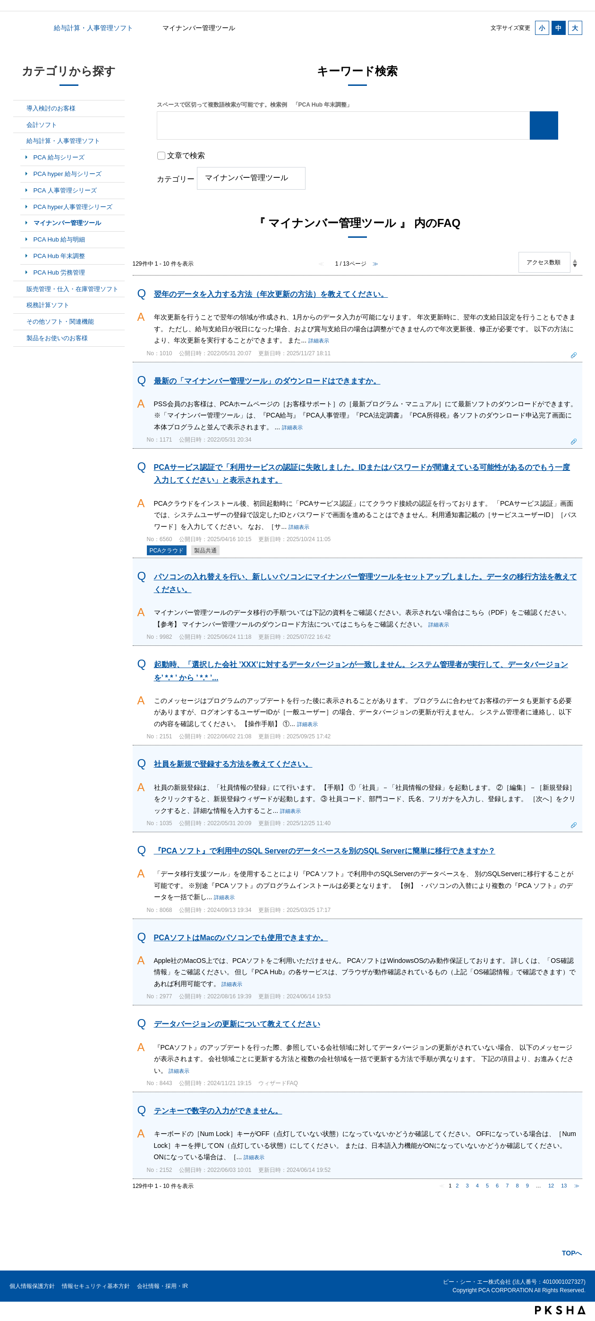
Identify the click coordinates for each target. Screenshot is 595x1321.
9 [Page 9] (527, 1185)
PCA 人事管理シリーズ (65, 190)
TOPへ (572, 1253)
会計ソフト (41, 124)
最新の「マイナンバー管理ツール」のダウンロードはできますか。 (267, 381)
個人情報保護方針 (32, 1286)
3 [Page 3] (467, 1185)
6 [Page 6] (497, 1185)
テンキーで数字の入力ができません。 (218, 1111)
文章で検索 (186, 155)
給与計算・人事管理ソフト (93, 28)
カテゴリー (176, 179)
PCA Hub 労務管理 (59, 272)
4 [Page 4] (477, 1185)
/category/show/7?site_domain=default (20, 141)
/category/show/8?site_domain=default (20, 289)
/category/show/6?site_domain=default (20, 125)
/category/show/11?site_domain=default (20, 338)
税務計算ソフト (47, 305)
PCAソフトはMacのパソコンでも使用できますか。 (241, 938)
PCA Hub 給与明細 (59, 239)
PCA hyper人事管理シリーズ (73, 206)
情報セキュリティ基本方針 (96, 1286)
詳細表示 (318, 340)
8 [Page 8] (517, 1185)
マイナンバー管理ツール (67, 222)
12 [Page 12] (551, 1185)
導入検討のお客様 (51, 108)
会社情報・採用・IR (162, 1286)
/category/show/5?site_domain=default (20, 108)
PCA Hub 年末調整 (59, 255)
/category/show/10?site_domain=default (20, 321)
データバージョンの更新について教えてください (237, 1024)
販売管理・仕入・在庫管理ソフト (72, 289)
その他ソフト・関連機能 (60, 321)
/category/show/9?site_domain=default (20, 305)
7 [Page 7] (507, 1185)
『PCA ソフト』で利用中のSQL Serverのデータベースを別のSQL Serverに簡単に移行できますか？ (324, 851)
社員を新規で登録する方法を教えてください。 (233, 764)
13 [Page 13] (564, 1185)
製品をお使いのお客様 (57, 338)
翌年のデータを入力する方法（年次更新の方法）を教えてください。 (271, 294)
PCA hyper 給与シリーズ (68, 173)
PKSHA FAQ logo (560, 1310)
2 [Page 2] (457, 1185)
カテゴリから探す (19, 28)
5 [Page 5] (487, 1185)
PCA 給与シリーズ (59, 157)
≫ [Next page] (576, 1185)
